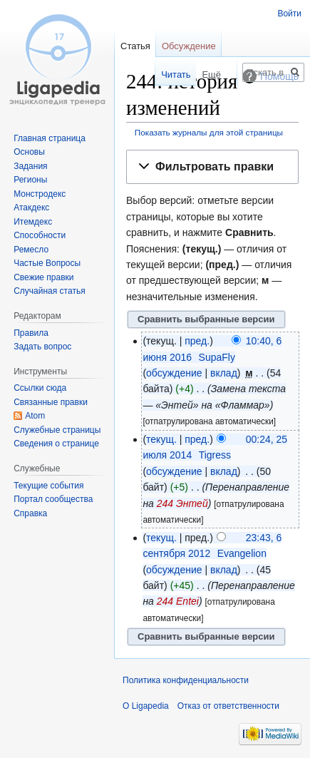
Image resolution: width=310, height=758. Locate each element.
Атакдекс (31, 207)
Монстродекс (40, 194)
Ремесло (31, 250)
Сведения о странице (56, 444)
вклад (223, 373)
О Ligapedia (146, 706)
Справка (30, 513)
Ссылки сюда (40, 388)
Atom (35, 416)
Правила (31, 333)
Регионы (30, 180)
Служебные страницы (57, 430)
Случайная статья (49, 291)
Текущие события (48, 486)
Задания (30, 166)
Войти (289, 14)
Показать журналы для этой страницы (209, 132)
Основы (29, 152)
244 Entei (178, 601)
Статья (135, 46)
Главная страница (50, 138)
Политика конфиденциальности (186, 680)
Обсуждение (189, 46)
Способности (40, 235)
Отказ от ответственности (228, 706)
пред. (197, 341)
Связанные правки (51, 402)
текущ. (161, 439)
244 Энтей (182, 503)
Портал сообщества (53, 499)
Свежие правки (43, 277)
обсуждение (174, 373)
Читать (163, 74)
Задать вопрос (42, 347)
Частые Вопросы (47, 263)
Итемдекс (33, 222)
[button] (212, 167)
